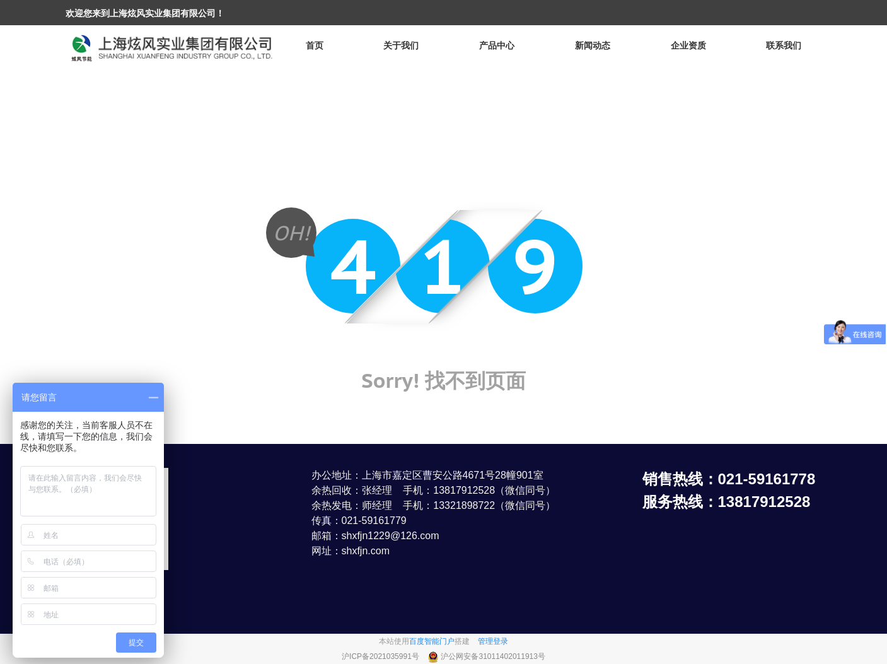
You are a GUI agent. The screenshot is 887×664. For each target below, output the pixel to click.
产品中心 (496, 45)
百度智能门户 (432, 641)
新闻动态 (592, 45)
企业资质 (688, 45)
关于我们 (401, 45)
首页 (314, 45)
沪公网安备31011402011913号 (493, 656)
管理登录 (493, 641)
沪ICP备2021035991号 (381, 656)
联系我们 (783, 45)
